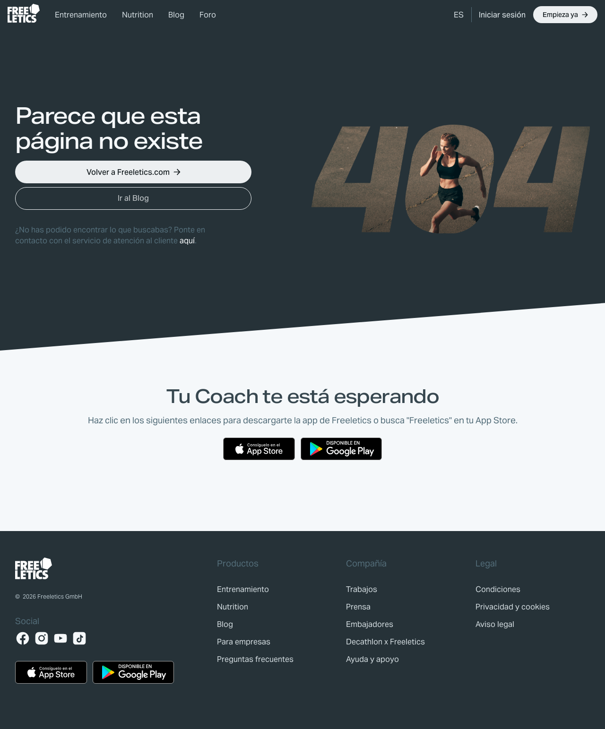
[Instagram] (41, 638)
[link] (23, 13)
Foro (207, 15)
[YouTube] (60, 638)
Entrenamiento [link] (81, 15)
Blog (176, 15)
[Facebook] (22, 638)
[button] (458, 14)
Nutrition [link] (137, 15)
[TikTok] (79, 638)
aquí (187, 241)
